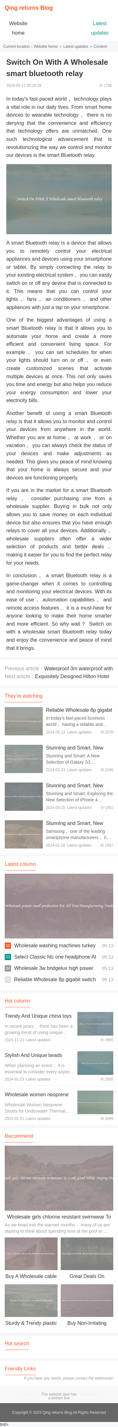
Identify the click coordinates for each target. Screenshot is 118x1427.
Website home (46, 46)
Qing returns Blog (29, 8)
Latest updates (75, 46)
